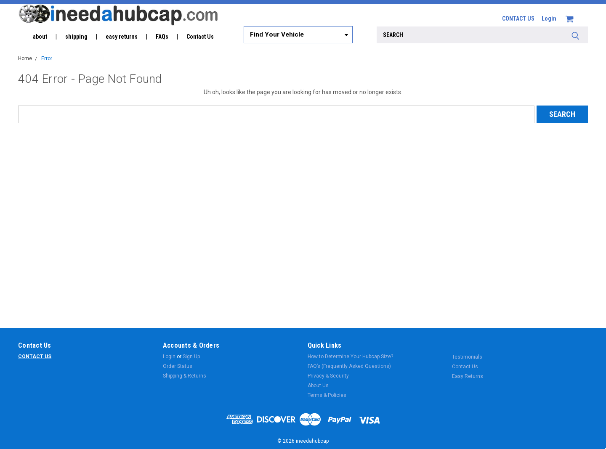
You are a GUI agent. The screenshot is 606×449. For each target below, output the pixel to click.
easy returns (122, 36)
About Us (318, 385)
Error (46, 58)
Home (25, 58)
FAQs (162, 36)
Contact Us (200, 36)
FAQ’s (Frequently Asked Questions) (349, 366)
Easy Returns (467, 376)
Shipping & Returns (184, 376)
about (40, 36)
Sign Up (191, 356)
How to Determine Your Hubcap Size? (350, 356)
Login (549, 18)
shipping (76, 36)
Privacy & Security (328, 376)
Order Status (177, 366)
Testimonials (467, 357)
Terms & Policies (327, 395)
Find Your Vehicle (277, 34)
